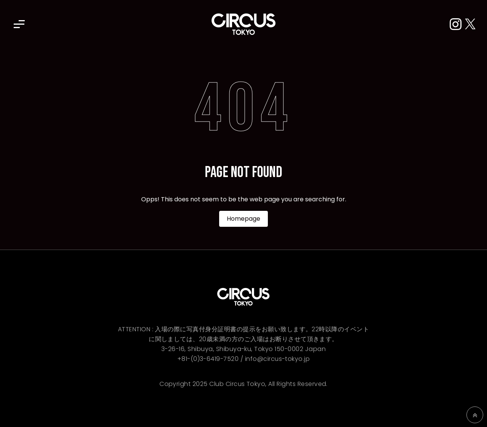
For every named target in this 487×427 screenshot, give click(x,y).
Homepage (243, 218)
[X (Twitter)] (470, 24)
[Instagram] (457, 24)
